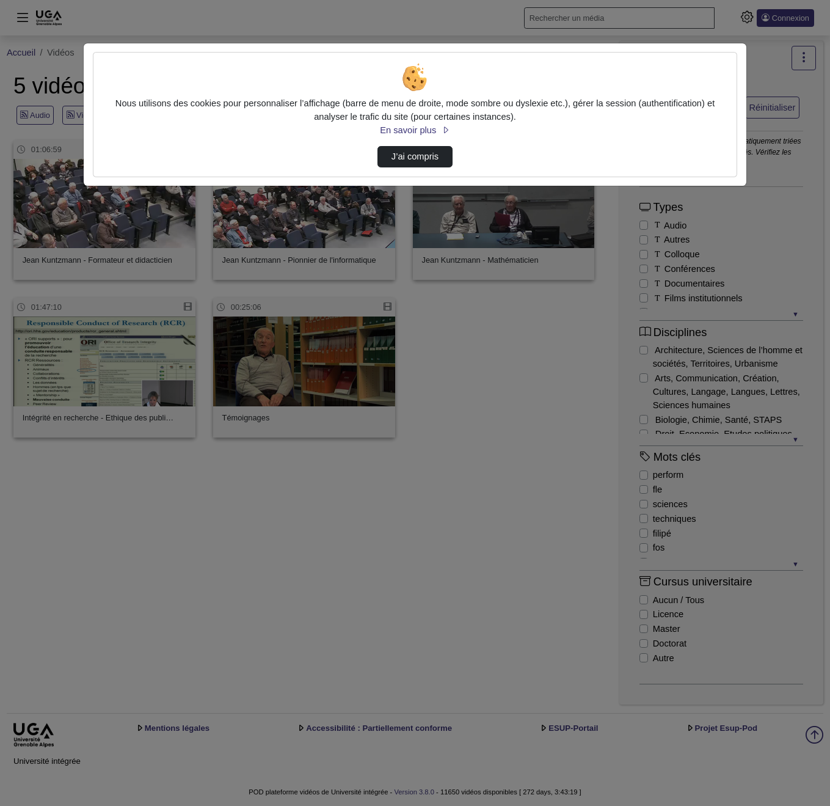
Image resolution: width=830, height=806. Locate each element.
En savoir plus (415, 130)
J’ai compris (415, 156)
